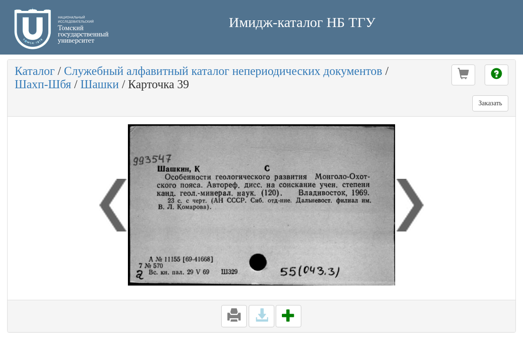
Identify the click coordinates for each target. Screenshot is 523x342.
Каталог (35, 71)
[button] (463, 75)
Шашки (100, 84)
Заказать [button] (490, 103)
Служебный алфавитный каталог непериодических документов (223, 71)
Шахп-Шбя (43, 84)
